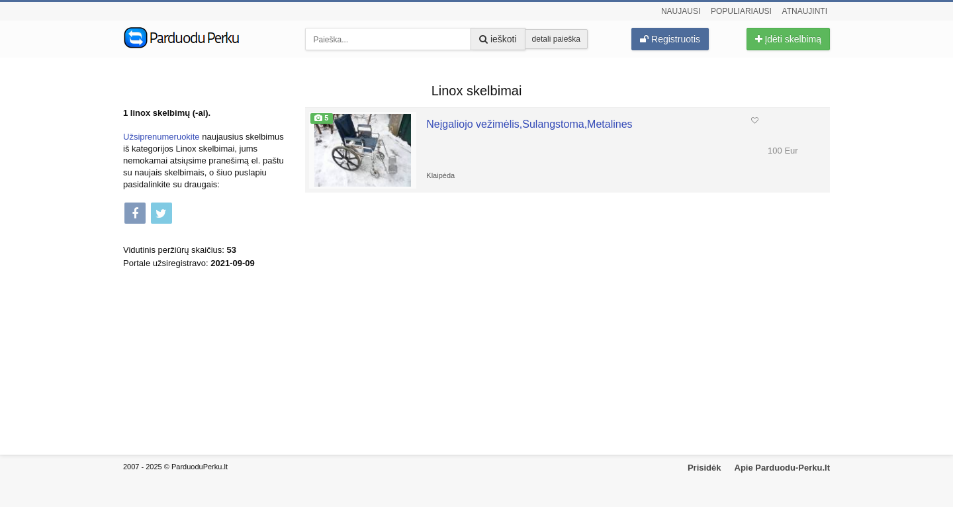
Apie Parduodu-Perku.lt (782, 468)
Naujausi (680, 11)
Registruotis (670, 39)
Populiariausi (741, 11)
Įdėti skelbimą (788, 39)
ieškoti (498, 39)
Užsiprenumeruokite (161, 137)
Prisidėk (704, 468)
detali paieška (556, 39)
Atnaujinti (804, 11)
